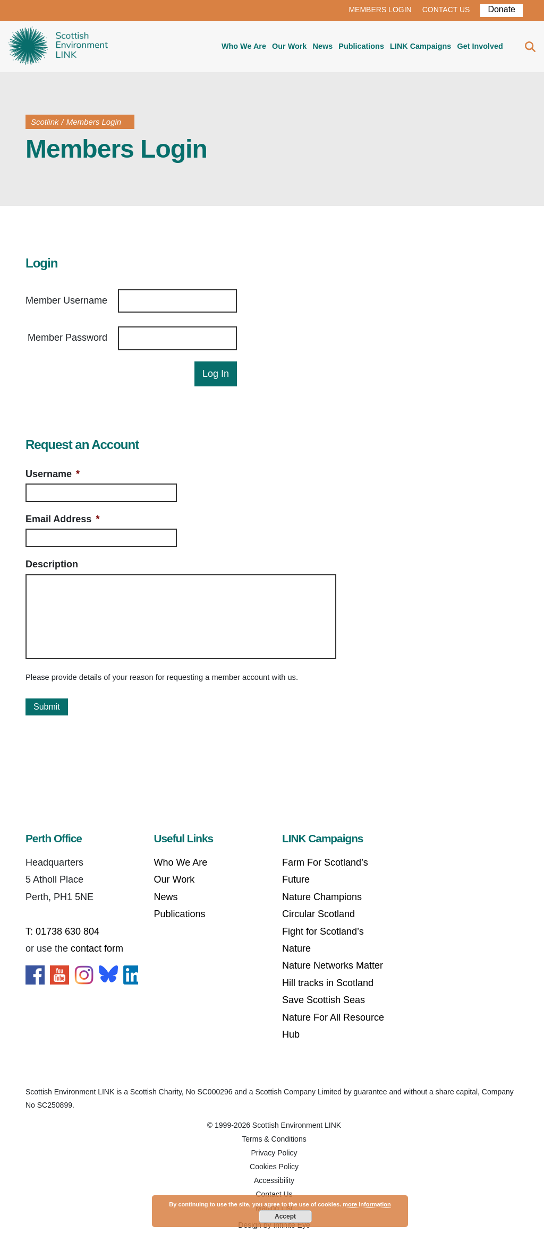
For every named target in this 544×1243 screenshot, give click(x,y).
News (323, 46)
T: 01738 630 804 (62, 931)
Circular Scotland (318, 914)
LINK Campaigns (420, 46)
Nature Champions (322, 897)
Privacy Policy (274, 1153)
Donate (501, 9)
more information (366, 1204)
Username (53, 474)
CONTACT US (446, 9)
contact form (97, 948)
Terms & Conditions (274, 1139)
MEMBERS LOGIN (379, 9)
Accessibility (274, 1180)
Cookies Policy (274, 1166)
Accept (285, 1216)
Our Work (289, 46)
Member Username (66, 300)
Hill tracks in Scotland (327, 983)
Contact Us (274, 1194)
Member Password (67, 337)
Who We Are (244, 46)
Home (58, 47)
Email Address (62, 519)
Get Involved (480, 46)
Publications (361, 46)
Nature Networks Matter (332, 965)
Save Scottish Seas (323, 1000)
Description (52, 564)
